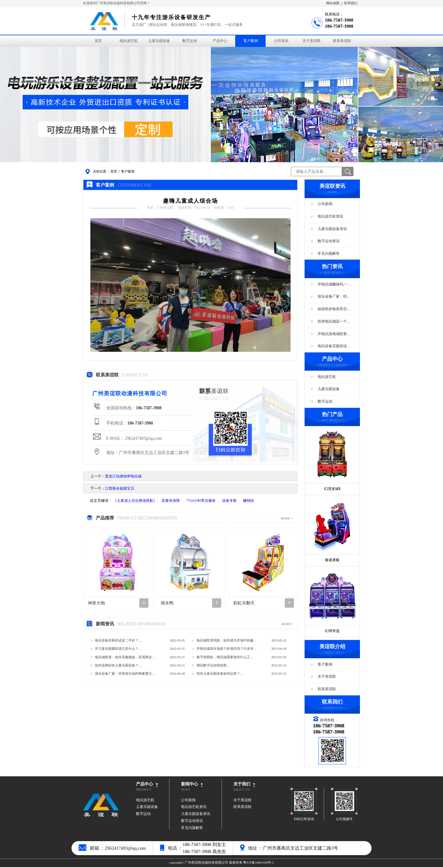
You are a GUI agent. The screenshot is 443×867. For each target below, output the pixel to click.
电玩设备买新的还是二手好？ (334, 346)
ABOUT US (241, 789)
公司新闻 (325, 204)
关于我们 (241, 784)
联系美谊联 (342, 41)
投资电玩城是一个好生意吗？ (334, 321)
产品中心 (220, 41)
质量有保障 (171, 500)
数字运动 (189, 41)
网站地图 (333, 3)
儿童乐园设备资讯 (332, 228)
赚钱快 (248, 500)
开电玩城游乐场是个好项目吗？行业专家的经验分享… (227, 650)
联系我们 (351, 3)
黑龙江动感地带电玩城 (123, 476)
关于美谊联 (311, 41)
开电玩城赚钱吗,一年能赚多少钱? (334, 284)
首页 (98, 41)
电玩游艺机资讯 (330, 216)
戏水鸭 (167, 603)
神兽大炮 (96, 603)
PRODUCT (143, 789)
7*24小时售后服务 (200, 500)
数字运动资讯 (329, 241)
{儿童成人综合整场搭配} (135, 500)
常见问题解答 (329, 253)
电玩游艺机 (129, 41)
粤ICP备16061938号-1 (258, 862)
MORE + (287, 518)
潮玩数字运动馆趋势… (213, 665)
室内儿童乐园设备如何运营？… (220, 673)
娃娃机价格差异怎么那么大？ (334, 309)
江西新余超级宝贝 (119, 488)
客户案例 (250, 41)
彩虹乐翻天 (244, 603)
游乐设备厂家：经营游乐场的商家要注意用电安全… (125, 675)
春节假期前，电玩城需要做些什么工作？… (223, 658)
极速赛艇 (332, 560)
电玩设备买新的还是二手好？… (118, 640)
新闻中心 (189, 784)
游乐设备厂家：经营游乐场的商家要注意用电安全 (334, 296)
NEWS (185, 789)
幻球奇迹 (332, 631)
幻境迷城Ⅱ (332, 489)
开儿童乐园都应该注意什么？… (118, 648)
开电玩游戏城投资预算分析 (334, 333)
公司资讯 (281, 41)
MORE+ (287, 624)
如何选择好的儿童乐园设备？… (118, 665)
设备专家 (229, 500)
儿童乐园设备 (159, 41)
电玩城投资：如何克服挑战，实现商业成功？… (125, 658)
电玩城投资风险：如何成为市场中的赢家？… (225, 642)
